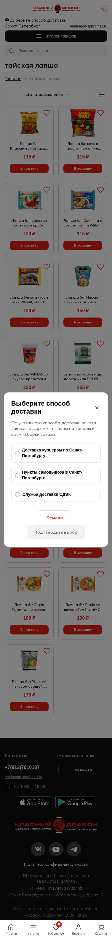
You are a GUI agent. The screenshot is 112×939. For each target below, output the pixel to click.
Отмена (54, 517)
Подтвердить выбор (55, 532)
